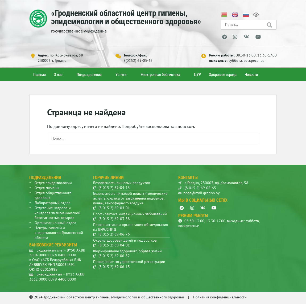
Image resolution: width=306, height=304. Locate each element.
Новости (251, 74)
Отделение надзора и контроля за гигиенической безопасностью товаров (57, 212)
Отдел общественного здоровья (53, 195)
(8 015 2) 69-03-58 (114, 218)
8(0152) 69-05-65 (138, 60)
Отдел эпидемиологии (53, 182)
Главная (39, 74)
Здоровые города (223, 74)
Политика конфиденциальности (220, 297)
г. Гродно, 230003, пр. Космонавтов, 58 (213, 182)
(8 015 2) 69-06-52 (114, 255)
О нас (58, 74)
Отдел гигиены (47, 187)
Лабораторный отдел (52, 202)
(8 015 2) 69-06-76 (114, 234)
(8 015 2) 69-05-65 (197, 187)
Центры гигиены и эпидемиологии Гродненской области (59, 232)
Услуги (120, 74)
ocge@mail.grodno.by (199, 192)
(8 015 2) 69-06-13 (114, 266)
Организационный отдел (55, 222)
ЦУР (197, 74)
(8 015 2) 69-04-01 (114, 207)
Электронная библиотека (160, 74)
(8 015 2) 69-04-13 (114, 187)
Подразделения (89, 74)
